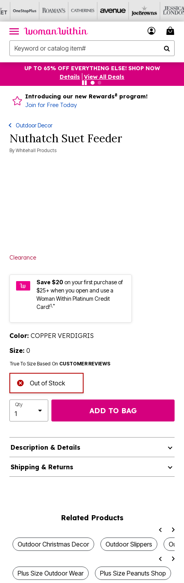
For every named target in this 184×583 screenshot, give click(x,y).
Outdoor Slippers (129, 544)
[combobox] (92, 48)
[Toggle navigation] (14, 31)
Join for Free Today (51, 105)
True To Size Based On (60, 364)
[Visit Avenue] (101, 11)
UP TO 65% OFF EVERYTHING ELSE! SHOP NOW (92, 68)
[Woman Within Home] (56, 31)
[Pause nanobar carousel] (84, 83)
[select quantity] (28, 410)
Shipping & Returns (42, 467)
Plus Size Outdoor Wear (51, 573)
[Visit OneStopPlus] (14, 11)
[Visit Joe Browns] (130, 11)
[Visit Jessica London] (159, 11)
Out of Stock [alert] (40, 382)
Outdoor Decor (34, 125)
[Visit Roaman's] (43, 11)
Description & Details (45, 447)
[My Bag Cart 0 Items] (171, 30)
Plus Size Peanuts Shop (133, 573)
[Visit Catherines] (72, 11)
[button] (151, 30)
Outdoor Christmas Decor (53, 544)
